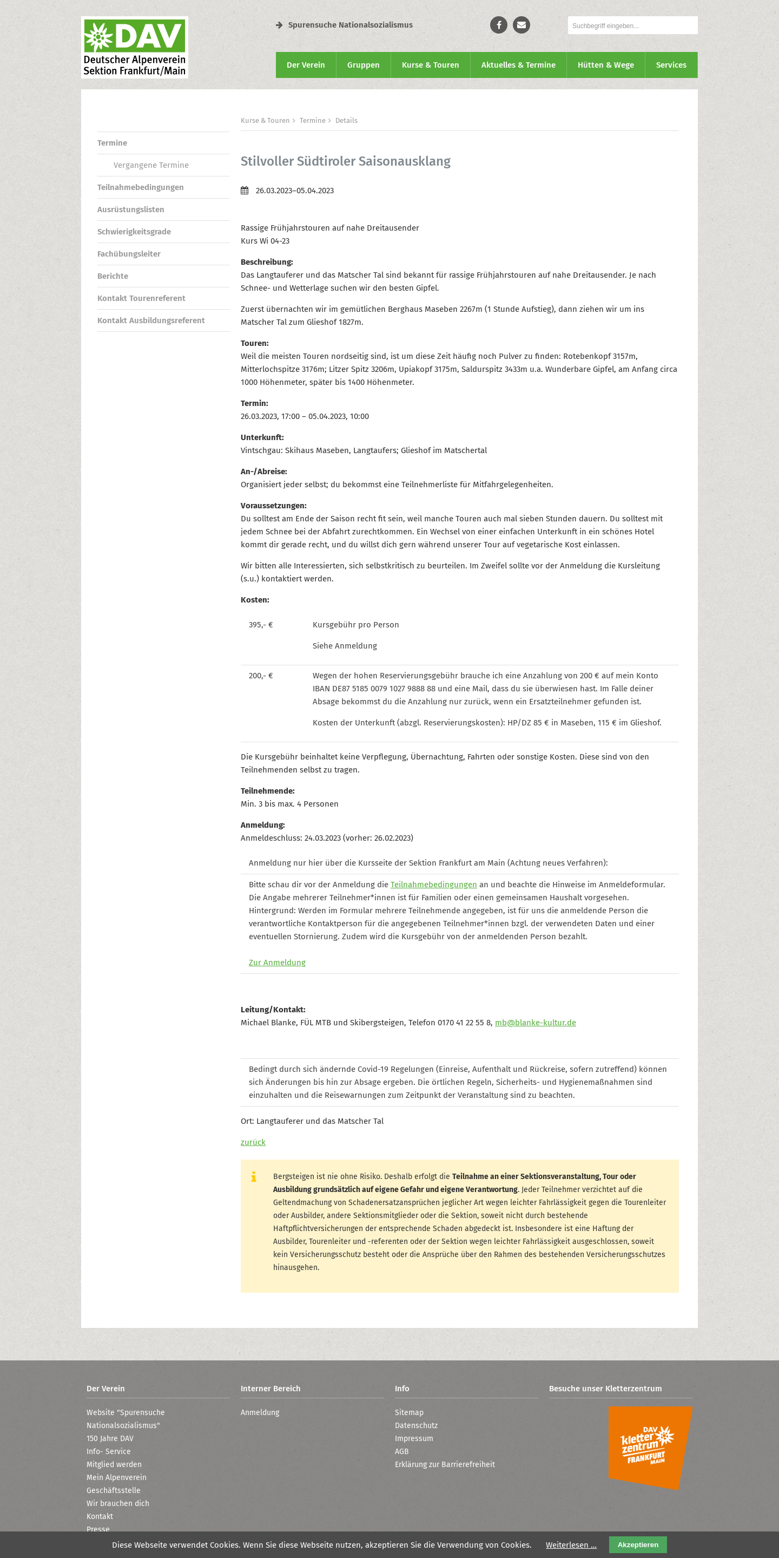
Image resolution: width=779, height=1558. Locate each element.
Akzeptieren (638, 1545)
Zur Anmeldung (277, 962)
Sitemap (409, 1412)
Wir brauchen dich (118, 1503)
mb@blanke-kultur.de (535, 1022)
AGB (402, 1451)
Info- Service (109, 1451)
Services (671, 65)
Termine (112, 143)
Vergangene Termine (151, 165)
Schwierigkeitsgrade (134, 232)
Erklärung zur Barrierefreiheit (445, 1464)
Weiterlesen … (571, 1545)
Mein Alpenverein (117, 1477)
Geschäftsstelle (114, 1490)
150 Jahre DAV (110, 1438)
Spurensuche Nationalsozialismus (344, 25)
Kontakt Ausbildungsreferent (151, 320)
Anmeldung (260, 1412)
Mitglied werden (114, 1464)
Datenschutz (416, 1425)
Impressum (414, 1438)
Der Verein (306, 65)
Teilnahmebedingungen (140, 187)
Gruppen (363, 65)
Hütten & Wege (606, 65)
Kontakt (100, 1516)
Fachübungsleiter (129, 254)
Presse (98, 1529)
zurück (253, 1142)
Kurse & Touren (430, 65)
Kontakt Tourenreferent (141, 298)
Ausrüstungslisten (130, 209)
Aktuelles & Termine (518, 65)
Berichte (112, 276)
